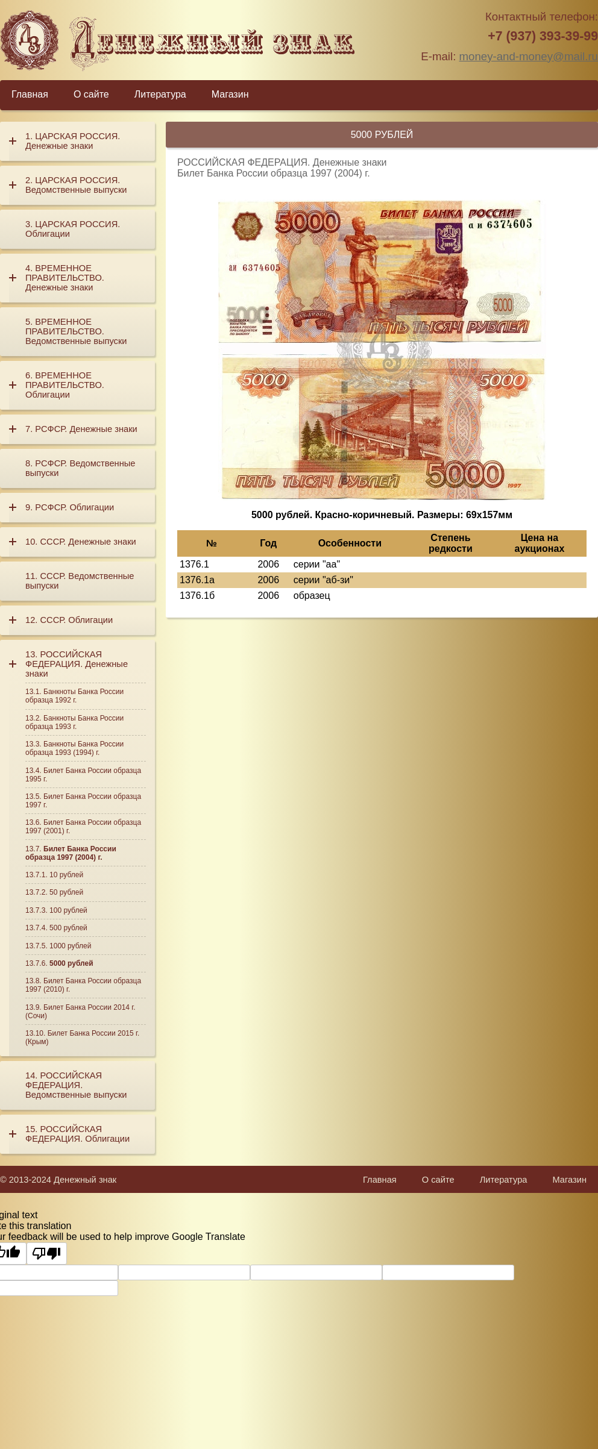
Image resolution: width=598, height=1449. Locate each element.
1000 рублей (70, 946)
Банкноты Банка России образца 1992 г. (74, 695)
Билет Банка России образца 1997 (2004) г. (70, 853)
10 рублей (66, 875)
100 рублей (68, 910)
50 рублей (66, 892)
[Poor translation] (47, 1253)
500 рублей (68, 928)
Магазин (230, 94)
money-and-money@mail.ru (528, 56)
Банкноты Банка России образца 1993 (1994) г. (74, 748)
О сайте (91, 94)
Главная (29, 94)
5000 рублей (71, 963)
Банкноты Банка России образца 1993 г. (74, 722)
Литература (160, 94)
